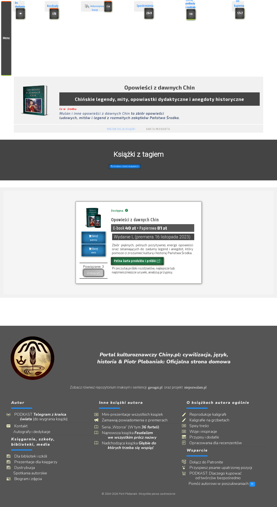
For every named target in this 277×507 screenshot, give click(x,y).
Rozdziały (52, 6)
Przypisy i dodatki (207, 437)
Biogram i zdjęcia (31, 479)
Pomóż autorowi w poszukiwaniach (225, 483)
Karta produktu (158, 129)
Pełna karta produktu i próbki (137, 261)
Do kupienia (239, 6)
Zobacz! (93, 273)
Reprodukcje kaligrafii (210, 414)
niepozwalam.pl (195, 387)
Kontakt (24, 426)
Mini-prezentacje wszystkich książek (135, 414)
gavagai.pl (155, 387)
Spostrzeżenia (145, 6)
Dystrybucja (27, 467)
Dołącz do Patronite (209, 462)
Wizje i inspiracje (206, 431)
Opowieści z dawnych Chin (135, 219)
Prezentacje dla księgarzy (38, 462)
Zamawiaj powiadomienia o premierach (138, 420)
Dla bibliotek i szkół (33, 456)
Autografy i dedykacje (35, 432)
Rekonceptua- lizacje (97, 6)
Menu (6, 38)
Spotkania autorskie (33, 473)
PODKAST (44, 416)
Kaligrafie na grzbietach (212, 420)
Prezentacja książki (121, 129)
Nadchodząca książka (132, 445)
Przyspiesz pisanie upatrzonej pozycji (223, 467)
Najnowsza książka (132, 435)
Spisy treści (202, 426)
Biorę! (93, 237)
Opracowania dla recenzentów (218, 443)
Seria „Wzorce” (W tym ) (134, 427)
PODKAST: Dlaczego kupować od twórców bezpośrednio (218, 475)
